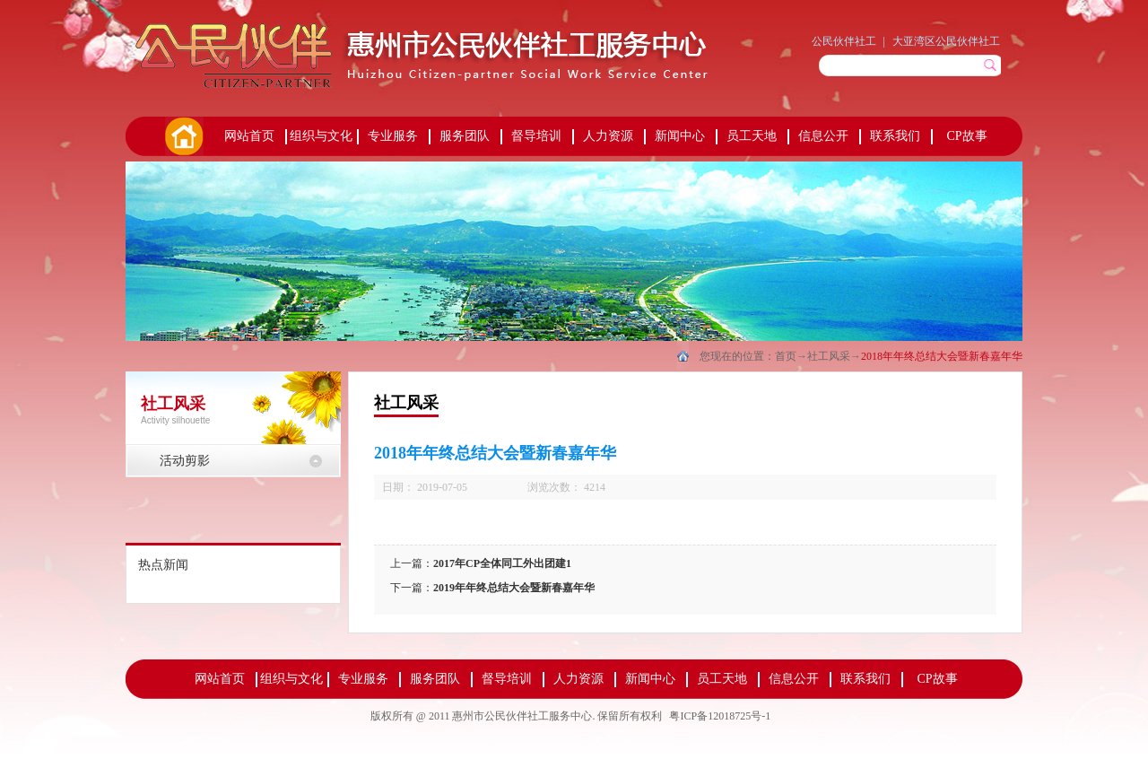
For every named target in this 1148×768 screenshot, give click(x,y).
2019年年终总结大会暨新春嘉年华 (514, 587)
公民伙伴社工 (844, 41)
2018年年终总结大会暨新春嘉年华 (941, 356)
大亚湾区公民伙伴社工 (946, 41)
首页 (183, 136)
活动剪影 (185, 460)
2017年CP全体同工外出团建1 (502, 563)
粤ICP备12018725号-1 (719, 716)
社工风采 (828, 356)
